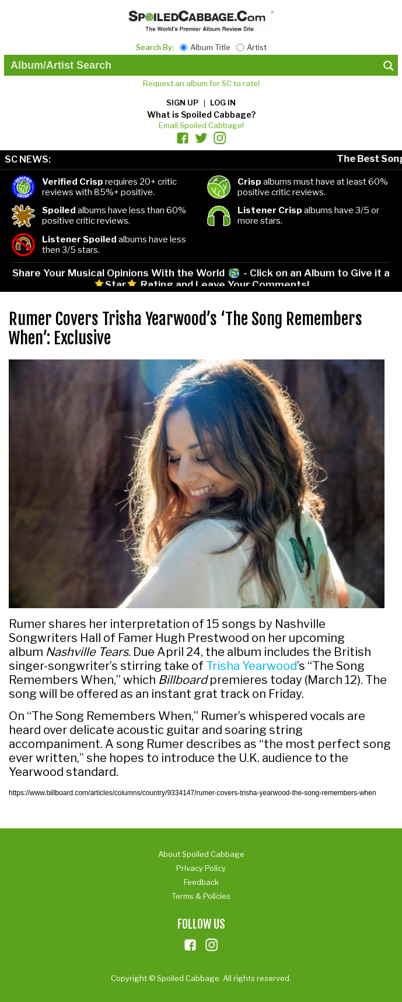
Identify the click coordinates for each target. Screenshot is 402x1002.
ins (211, 945)
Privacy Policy (201, 868)
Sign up (182, 102)
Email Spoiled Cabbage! (201, 125)
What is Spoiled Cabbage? (201, 114)
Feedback (201, 882)
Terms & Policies (201, 896)
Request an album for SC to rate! (201, 83)
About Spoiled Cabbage (201, 854)
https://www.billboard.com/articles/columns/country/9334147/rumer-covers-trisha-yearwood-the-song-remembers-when (192, 793)
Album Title (210, 47)
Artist (257, 47)
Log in (223, 102)
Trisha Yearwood (251, 666)
